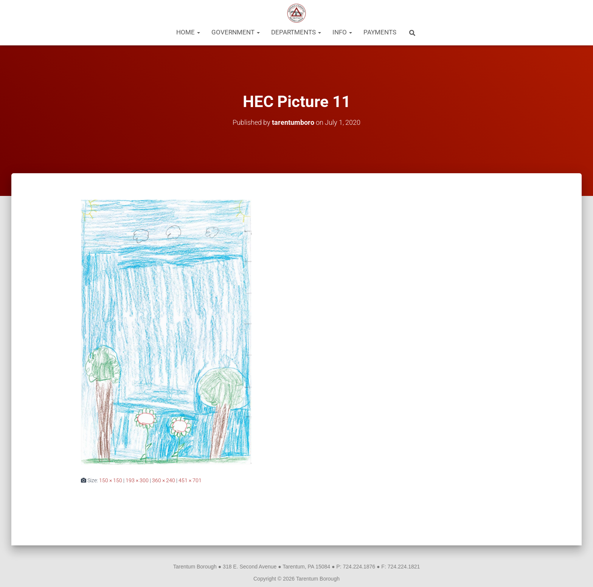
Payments (379, 32)
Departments (296, 32)
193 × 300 (137, 480)
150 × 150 (110, 480)
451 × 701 (190, 480)
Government (235, 32)
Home (188, 32)
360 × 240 (163, 480)
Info (342, 32)
